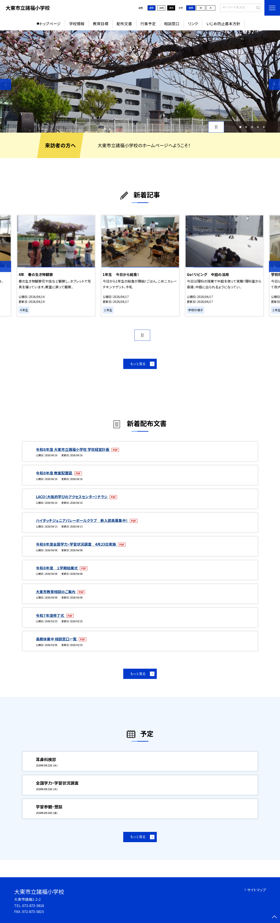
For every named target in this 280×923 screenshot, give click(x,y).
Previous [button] (5, 84)
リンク (193, 23)
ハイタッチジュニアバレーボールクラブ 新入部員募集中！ (82, 520)
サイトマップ (256, 889)
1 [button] (240, 127)
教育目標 (100, 23)
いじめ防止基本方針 (223, 23)
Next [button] (274, 84)
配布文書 (124, 23)
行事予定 (148, 23)
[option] (140, 81)
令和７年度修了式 (50, 615)
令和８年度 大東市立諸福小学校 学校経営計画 (73, 449)
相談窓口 (171, 23)
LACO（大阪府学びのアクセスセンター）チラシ (72, 496)
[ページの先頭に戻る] (274, 917)
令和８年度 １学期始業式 (57, 567)
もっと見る (137, 363)
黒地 (171, 7)
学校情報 (76, 23)
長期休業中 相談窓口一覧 (57, 639)
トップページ (50, 23)
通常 (151, 7)
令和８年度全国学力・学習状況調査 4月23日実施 (76, 544)
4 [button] (258, 127)
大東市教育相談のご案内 (56, 591)
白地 (161, 7)
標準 (191, 7)
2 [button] (246, 127)
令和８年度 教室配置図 (54, 473)
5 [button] (264, 127)
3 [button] (252, 127)
